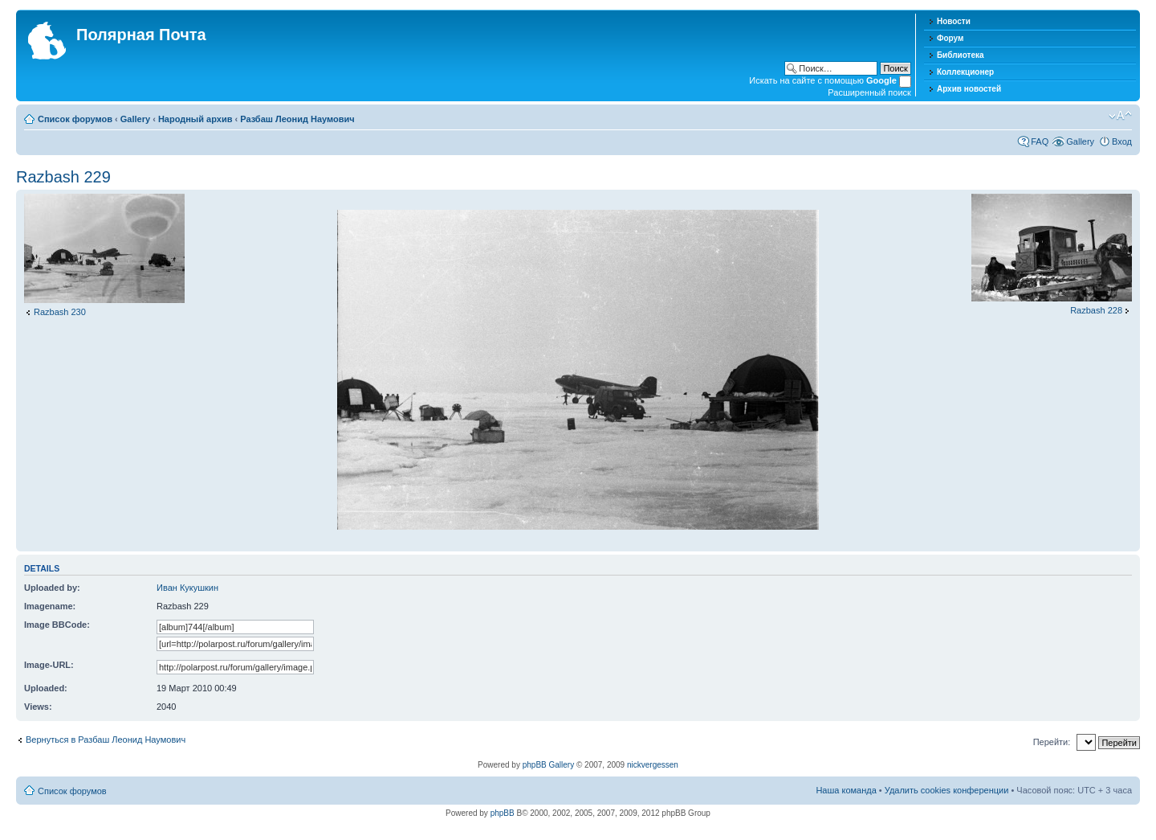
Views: (38, 706)
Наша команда (846, 790)
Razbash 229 (63, 177)
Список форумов (75, 119)
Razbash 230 (60, 312)
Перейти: (1052, 742)
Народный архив (195, 119)
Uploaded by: (52, 587)
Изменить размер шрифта (1120, 116)
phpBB (502, 813)
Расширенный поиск (869, 92)
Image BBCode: (57, 624)
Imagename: (49, 606)
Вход (1122, 141)
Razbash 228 (1096, 310)
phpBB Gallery (548, 764)
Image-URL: (49, 665)
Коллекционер (965, 72)
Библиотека (960, 55)
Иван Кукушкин (187, 587)
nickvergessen (652, 764)
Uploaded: (45, 688)
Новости (954, 21)
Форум (950, 38)
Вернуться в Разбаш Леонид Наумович (105, 739)
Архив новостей (969, 88)
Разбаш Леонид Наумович (297, 119)
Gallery (135, 119)
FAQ (1039, 141)
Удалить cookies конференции (947, 790)
